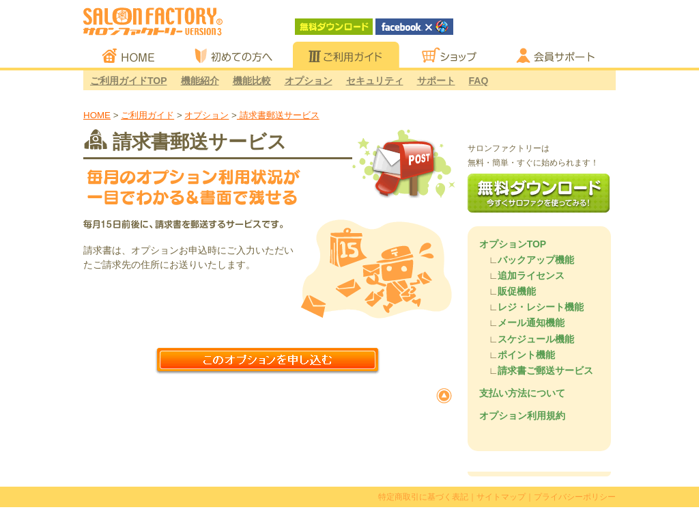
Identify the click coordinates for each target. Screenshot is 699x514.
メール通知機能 (531, 322)
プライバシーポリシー (575, 497)
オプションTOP (513, 244)
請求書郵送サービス (278, 115)
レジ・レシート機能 (541, 306)
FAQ (479, 80)
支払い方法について (522, 393)
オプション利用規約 (522, 415)
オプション (308, 80)
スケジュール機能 (536, 339)
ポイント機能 (526, 354)
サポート (436, 80)
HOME (97, 115)
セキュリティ (374, 80)
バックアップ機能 (536, 259)
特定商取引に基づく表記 (423, 497)
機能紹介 (200, 80)
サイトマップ (501, 497)
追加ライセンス (531, 275)
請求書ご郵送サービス (545, 370)
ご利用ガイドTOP (128, 80)
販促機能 (517, 291)
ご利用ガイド (147, 115)
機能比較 (252, 80)
